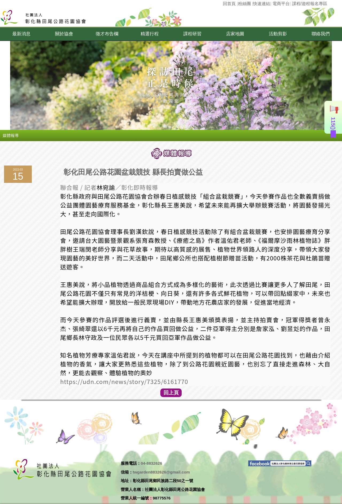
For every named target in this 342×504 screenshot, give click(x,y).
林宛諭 (106, 187)
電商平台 (281, 3)
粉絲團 (244, 3)
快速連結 (261, 3)
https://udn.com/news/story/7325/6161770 (124, 381)
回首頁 (229, 3)
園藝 (91, 205)
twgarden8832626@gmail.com (161, 472)
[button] (21, 34)
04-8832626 (151, 463)
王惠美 (176, 205)
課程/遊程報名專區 (309, 3)
